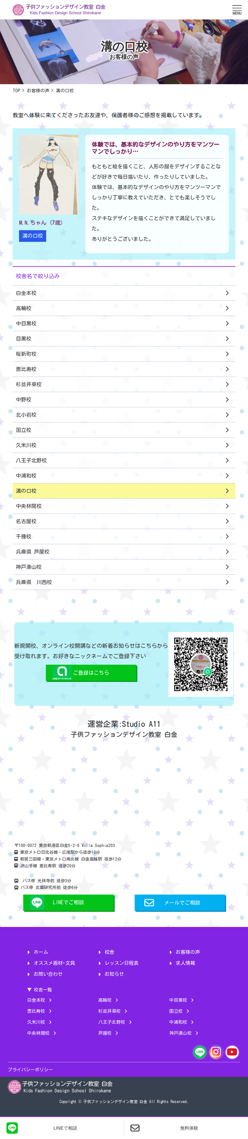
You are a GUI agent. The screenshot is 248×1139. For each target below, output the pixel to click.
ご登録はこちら (91, 672)
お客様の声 (188, 952)
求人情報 (185, 963)
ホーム (41, 952)
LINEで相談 (41, 1128)
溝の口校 (32, 235)
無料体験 (164, 1128)
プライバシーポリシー (30, 1069)
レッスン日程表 (122, 963)
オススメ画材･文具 (54, 963)
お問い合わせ (48, 974)
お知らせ (114, 974)
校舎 (109, 952)
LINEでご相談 (68, 902)
